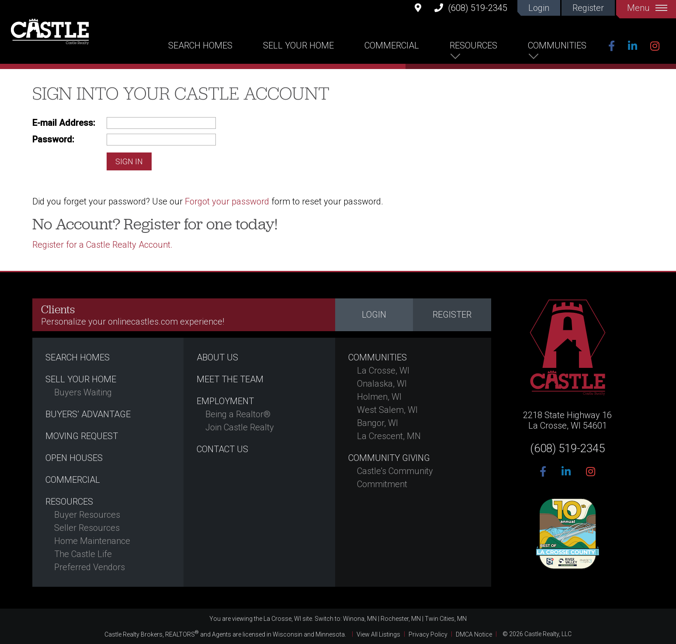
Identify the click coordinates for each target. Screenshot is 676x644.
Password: (53, 139)
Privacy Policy (428, 633)
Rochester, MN (401, 618)
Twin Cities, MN (446, 618)
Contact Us (222, 449)
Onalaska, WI (382, 383)
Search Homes (200, 45)
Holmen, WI (379, 396)
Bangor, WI (377, 423)
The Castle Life (83, 554)
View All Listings (378, 633)
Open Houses (74, 458)
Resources (473, 45)
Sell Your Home (298, 45)
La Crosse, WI (383, 370)
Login (538, 8)
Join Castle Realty (239, 427)
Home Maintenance (92, 541)
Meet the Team (230, 379)
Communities (557, 45)
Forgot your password (227, 201)
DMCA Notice (474, 633)
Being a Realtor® (237, 414)
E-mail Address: (63, 123)
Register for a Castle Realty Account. (102, 244)
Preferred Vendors (89, 567)
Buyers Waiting (83, 392)
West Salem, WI (387, 410)
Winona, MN (360, 618)
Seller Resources (87, 528)
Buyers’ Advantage (88, 414)
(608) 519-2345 (470, 7)
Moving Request (81, 436)
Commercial (391, 45)
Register (588, 8)
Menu (647, 8)
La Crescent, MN (389, 436)
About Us (217, 357)
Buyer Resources (87, 514)
